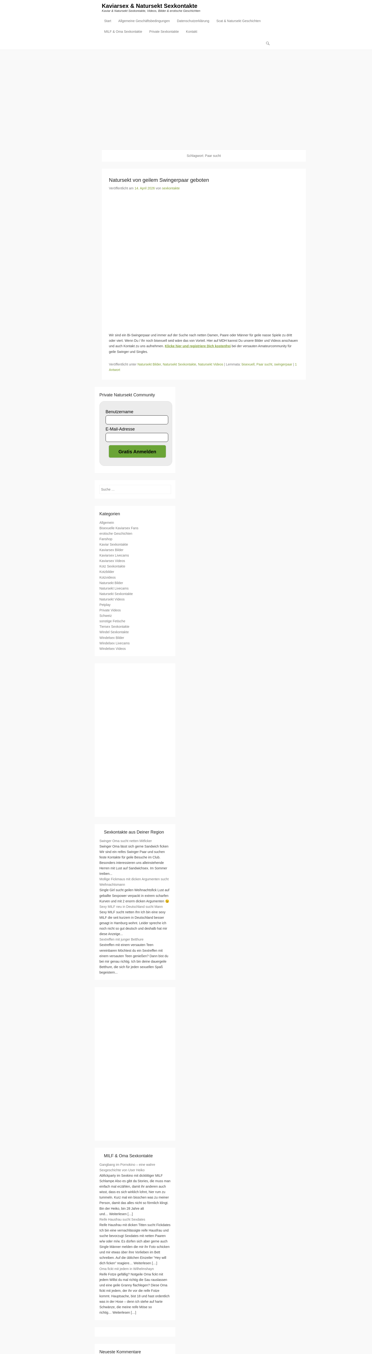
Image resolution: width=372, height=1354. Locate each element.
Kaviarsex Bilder (111, 550)
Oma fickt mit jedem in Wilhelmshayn (126, 1269)
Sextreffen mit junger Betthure (121, 940)
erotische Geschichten (115, 534)
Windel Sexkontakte (114, 632)
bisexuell (248, 364)
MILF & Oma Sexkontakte (123, 32)
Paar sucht (264, 364)
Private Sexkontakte (164, 32)
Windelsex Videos (112, 649)
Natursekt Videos (210, 364)
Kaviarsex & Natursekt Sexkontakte (149, 6)
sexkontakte (171, 188)
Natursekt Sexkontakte (179, 364)
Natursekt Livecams (114, 588)
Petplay (105, 605)
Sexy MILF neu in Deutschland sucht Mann (131, 907)
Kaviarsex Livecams (114, 556)
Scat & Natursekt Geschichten (238, 21)
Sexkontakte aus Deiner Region (134, 832)
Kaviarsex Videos (112, 561)
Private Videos (110, 610)
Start (107, 21)
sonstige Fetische (112, 621)
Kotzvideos (107, 577)
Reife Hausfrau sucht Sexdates (122, 1220)
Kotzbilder (106, 572)
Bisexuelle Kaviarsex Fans (118, 528)
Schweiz (105, 616)
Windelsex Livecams (114, 643)
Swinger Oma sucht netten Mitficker (125, 841)
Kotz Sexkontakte (112, 566)
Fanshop (105, 539)
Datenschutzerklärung (193, 21)
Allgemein (106, 523)
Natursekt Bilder (149, 364)
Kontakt (191, 32)
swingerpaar (283, 364)
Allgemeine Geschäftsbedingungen (144, 21)
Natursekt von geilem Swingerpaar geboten (159, 180)
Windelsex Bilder (111, 638)
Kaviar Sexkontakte (113, 545)
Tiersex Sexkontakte (114, 627)
